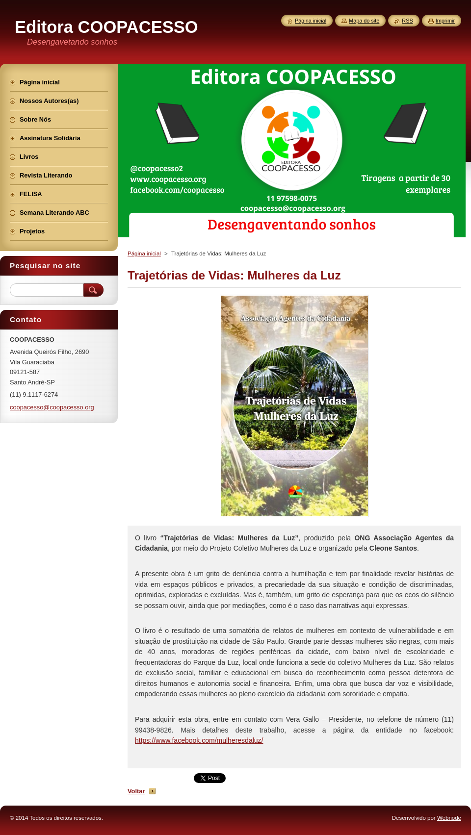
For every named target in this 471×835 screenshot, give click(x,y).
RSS (407, 21)
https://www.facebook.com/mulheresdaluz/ (199, 740)
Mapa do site (364, 21)
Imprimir (445, 21)
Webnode (449, 818)
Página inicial (144, 253)
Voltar (136, 791)
